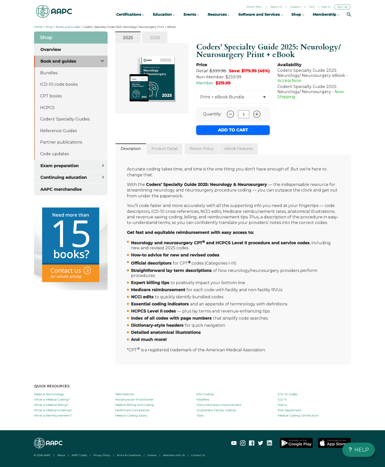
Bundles (48, 73)
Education (164, 14)
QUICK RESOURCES (52, 386)
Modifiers (202, 399)
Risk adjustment (290, 410)
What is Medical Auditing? (53, 410)
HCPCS (47, 107)
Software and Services (260, 14)
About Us (276, 6)
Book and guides (58, 61)
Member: (205, 83)
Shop (49, 27)
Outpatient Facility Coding (216, 410)
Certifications (130, 14)
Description (131, 148)
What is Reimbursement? (53, 415)
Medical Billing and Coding (134, 405)
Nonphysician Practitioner (134, 399)
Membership (326, 14)
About (61, 455)
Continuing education (63, 177)
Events (191, 14)
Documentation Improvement (218, 405)
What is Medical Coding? (52, 399)
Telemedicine (124, 394)
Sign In (326, 6)
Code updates (54, 153)
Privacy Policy (101, 455)
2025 (128, 37)
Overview (50, 49)
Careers (152, 455)
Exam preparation (59, 165)
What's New (254, 6)
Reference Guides (58, 130)
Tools (200, 415)
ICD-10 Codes (287, 394)
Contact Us (198, 455)
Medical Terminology (49, 394)
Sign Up (342, 6)
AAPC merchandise (61, 189)
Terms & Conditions (129, 455)
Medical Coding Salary (131, 415)
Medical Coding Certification (298, 415)
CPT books (51, 96)
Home (38, 27)
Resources (219, 14)
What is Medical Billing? (51, 405)
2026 (155, 37)
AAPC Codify (79, 455)
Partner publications (61, 142)
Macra (282, 405)
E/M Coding (205, 394)
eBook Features (238, 148)
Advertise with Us (174, 455)
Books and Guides (68, 27)
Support (295, 6)
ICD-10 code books (59, 84)
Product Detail (164, 148)
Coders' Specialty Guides (65, 119)
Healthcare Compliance (132, 410)
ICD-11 (282, 399)
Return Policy (202, 148)
